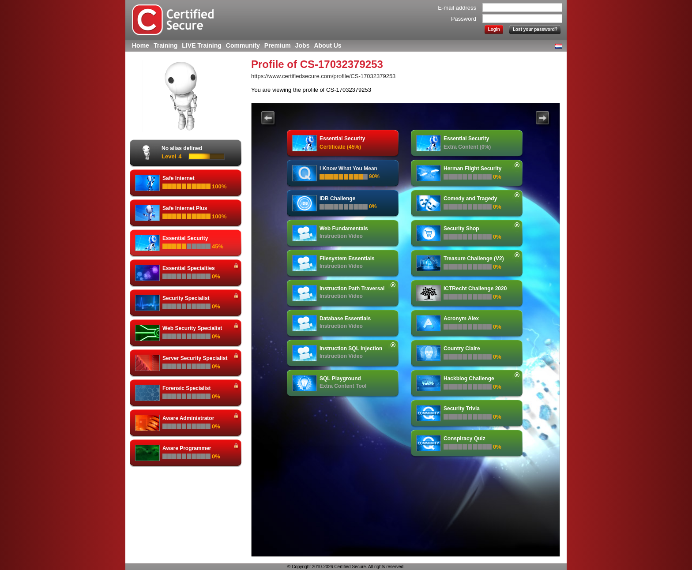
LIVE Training (201, 45)
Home (140, 45)
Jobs (302, 45)
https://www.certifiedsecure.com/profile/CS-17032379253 (323, 76)
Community (243, 45)
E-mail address (457, 7)
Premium (277, 45)
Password (463, 18)
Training (165, 45)
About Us (327, 45)
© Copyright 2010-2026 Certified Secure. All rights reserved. (346, 566)
